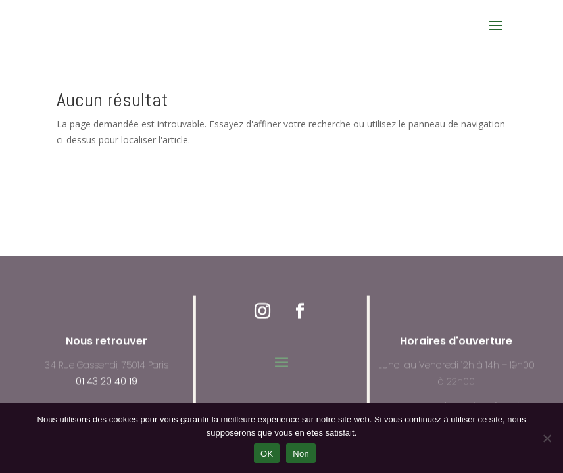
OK (266, 454)
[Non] (546, 438)
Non (301, 454)
